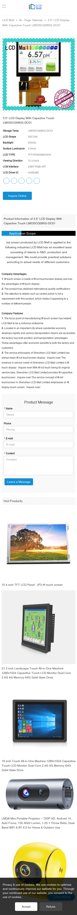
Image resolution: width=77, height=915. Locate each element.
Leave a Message (18, 481)
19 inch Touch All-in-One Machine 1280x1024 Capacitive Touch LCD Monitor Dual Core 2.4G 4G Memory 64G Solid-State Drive (39, 768)
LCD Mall (8, 20)
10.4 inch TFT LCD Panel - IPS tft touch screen (32, 587)
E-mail (8, 438)
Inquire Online (17, 195)
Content (9, 453)
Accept (26, 906)
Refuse (50, 906)
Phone (7, 423)
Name (8, 408)
